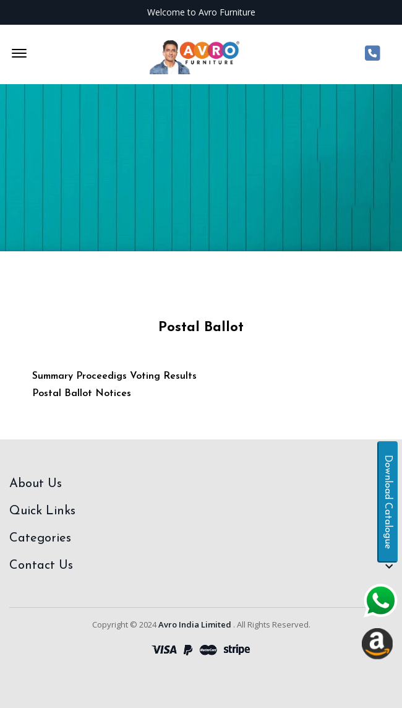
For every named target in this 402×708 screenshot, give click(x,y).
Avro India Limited (194, 624)
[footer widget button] (201, 484)
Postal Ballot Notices (81, 394)
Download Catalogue (388, 502)
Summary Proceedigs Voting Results (114, 376)
